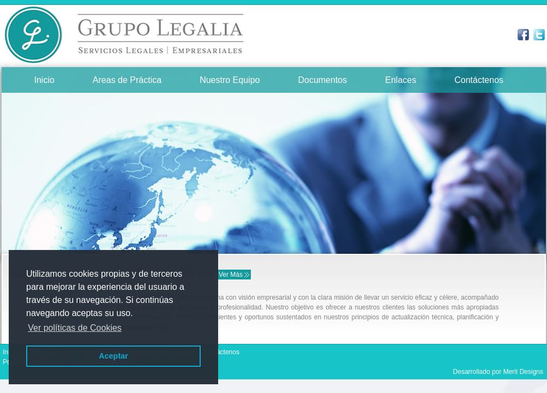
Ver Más (231, 274)
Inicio (44, 80)
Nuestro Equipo (230, 80)
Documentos (322, 80)
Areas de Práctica (127, 80)
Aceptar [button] (113, 356)
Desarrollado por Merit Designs (498, 372)
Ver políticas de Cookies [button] (75, 327)
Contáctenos (478, 80)
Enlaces (400, 80)
